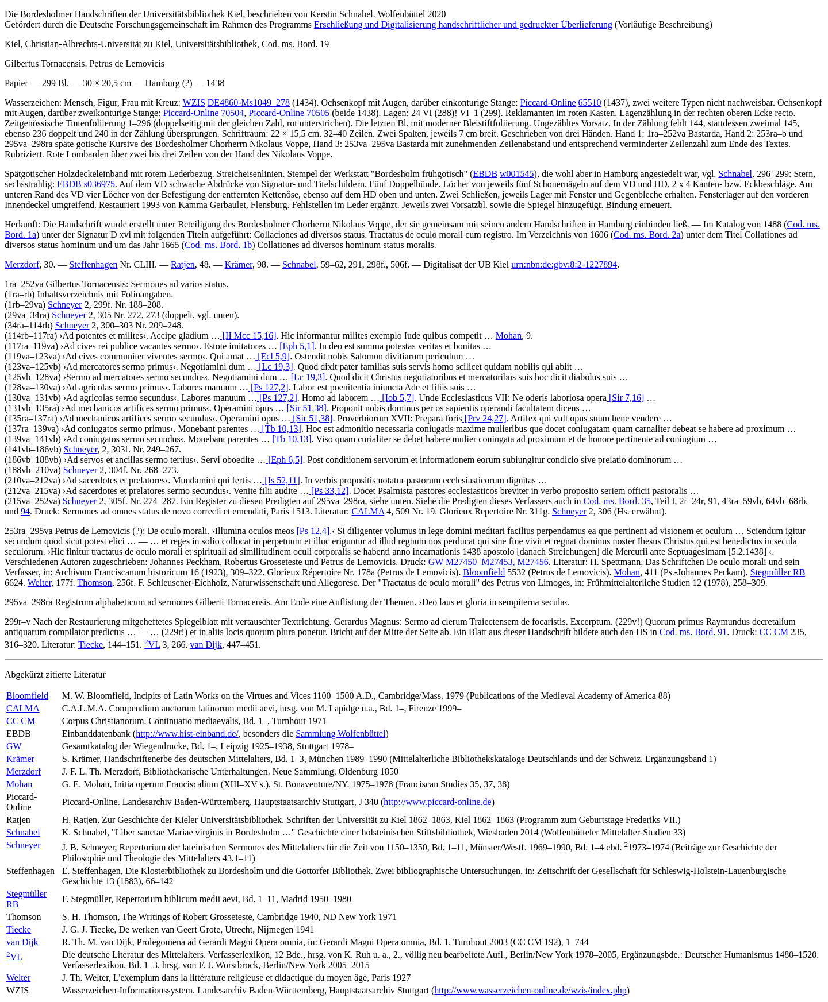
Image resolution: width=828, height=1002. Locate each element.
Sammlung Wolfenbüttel (340, 733)
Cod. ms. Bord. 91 (693, 632)
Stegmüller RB (778, 572)
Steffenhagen (93, 264)
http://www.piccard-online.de (437, 802)
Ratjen (183, 264)
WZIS (194, 102)
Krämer (238, 264)
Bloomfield (484, 572)
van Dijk (206, 644)
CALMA (367, 511)
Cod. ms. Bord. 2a (647, 234)
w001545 (517, 174)
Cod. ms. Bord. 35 (617, 501)
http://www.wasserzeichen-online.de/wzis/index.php (530, 990)
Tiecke (90, 644)
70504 (232, 113)
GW (435, 562)
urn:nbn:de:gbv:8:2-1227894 (564, 264)
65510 (589, 102)
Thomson (94, 582)
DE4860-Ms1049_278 (249, 102)
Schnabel (735, 174)
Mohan (509, 336)
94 (25, 511)
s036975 (99, 184)
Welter (40, 582)
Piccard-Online (548, 102)
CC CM (774, 632)
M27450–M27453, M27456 (497, 562)
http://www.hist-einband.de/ (187, 733)
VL (152, 644)
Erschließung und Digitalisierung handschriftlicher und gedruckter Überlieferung (463, 24)
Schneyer (65, 305)
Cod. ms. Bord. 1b (218, 245)
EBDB (485, 174)
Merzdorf (22, 264)
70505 (317, 113)
